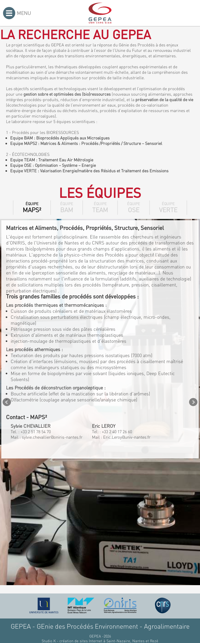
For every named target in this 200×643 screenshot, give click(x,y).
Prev (7, 402)
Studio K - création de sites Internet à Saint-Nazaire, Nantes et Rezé (100, 640)
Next (193, 402)
